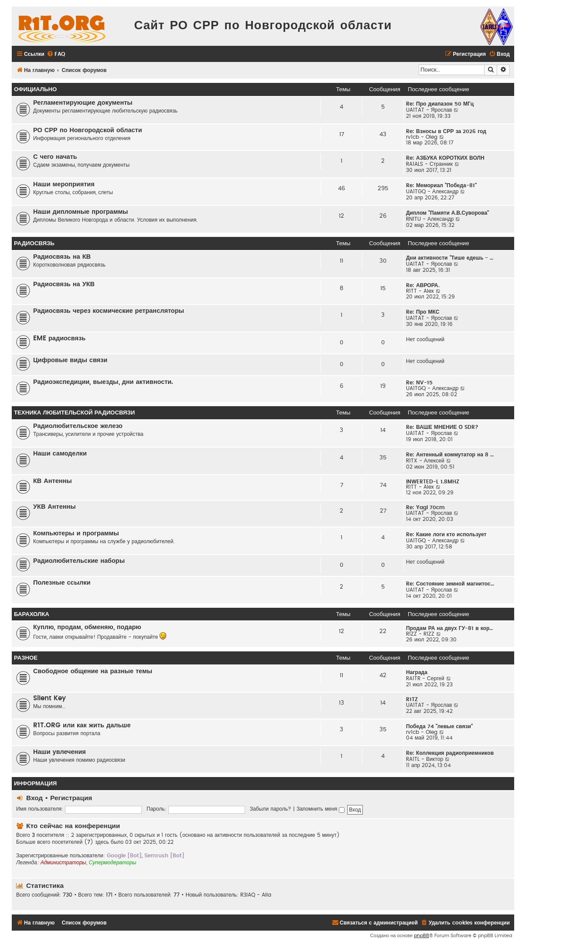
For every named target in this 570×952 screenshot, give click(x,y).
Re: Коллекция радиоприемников (450, 753)
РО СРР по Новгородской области (87, 130)
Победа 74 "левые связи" (439, 726)
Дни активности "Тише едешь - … (449, 257)
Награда (416, 672)
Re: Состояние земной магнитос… (450, 583)
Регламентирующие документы (83, 102)
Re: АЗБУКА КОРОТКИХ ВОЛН (445, 158)
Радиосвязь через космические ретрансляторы (108, 311)
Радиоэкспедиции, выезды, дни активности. (103, 382)
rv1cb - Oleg (421, 137)
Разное (26, 658)
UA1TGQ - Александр (432, 191)
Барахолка (31, 614)
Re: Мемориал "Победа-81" (441, 185)
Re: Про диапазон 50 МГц (440, 103)
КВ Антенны (52, 481)
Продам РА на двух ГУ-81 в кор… (449, 628)
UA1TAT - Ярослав (429, 110)
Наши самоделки (60, 453)
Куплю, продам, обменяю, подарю (87, 627)
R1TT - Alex (420, 291)
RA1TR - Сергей (425, 678)
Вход (34, 798)
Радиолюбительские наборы (79, 561)
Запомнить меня (321, 809)
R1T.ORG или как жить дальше (82, 725)
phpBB (421, 935)
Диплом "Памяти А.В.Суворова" (447, 213)
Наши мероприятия (64, 184)
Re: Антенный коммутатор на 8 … (450, 454)
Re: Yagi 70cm (425, 507)
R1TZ (412, 699)
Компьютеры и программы (76, 533)
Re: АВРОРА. (423, 285)
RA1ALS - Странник (429, 164)
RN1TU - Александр (430, 219)
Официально (35, 89)
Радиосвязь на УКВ (64, 284)
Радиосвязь (34, 243)
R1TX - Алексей (425, 460)
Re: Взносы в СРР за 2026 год (446, 131)
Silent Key (49, 698)
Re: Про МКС (423, 312)
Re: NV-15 (419, 382)
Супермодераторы (113, 862)
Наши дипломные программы (80, 212)
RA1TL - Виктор (424, 759)
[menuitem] (56, 54)
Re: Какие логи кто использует (446, 534)
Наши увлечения (59, 752)
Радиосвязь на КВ (62, 256)
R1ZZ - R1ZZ (420, 634)
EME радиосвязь (59, 338)
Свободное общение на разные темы (92, 671)
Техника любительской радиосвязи (74, 413)
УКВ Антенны (54, 506)
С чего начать (55, 157)
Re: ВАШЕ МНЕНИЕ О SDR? (442, 427)
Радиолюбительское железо (78, 426)
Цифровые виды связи (70, 360)
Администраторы (63, 862)
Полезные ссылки (61, 582)
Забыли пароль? (270, 809)
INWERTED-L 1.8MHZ (432, 481)
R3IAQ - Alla (255, 894)
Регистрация (71, 798)
